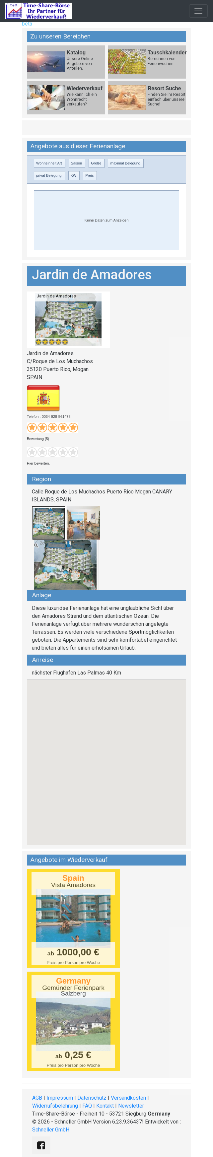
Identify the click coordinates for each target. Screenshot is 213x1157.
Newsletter (131, 1106)
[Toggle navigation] (198, 11)
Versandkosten (128, 1098)
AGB (37, 1098)
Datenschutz (91, 1098)
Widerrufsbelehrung (55, 1106)
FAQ (87, 1106)
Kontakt (105, 1106)
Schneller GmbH (50, 1129)
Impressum (59, 1098)
